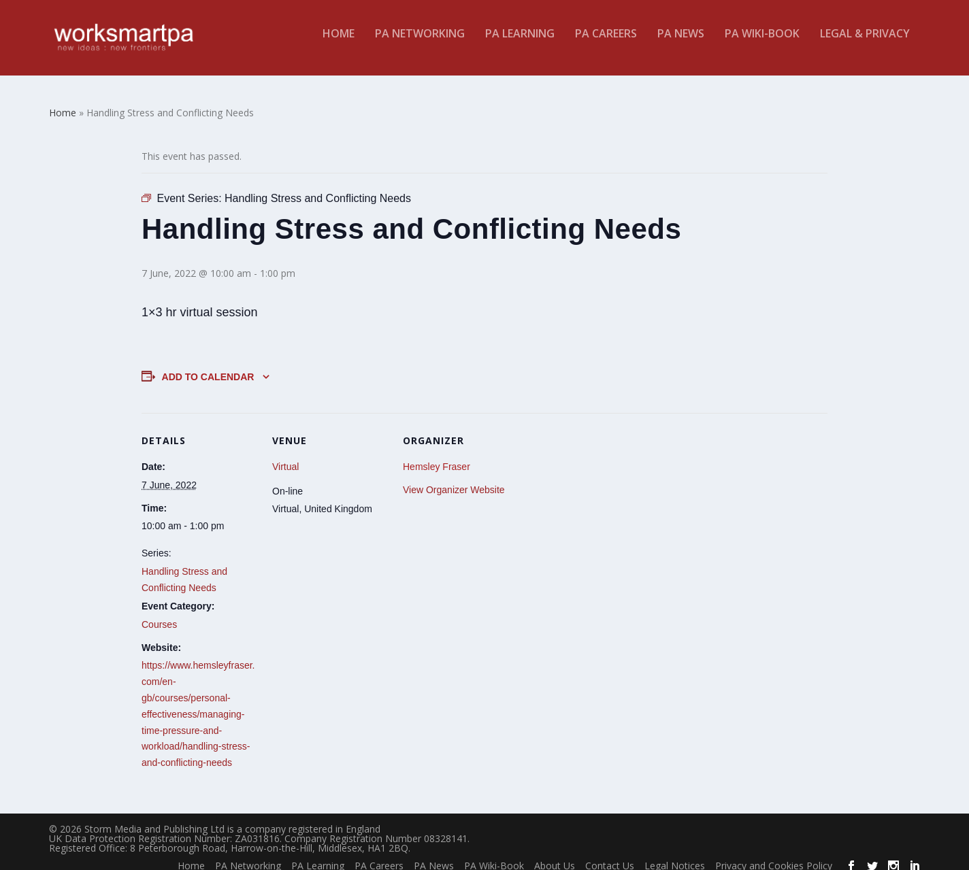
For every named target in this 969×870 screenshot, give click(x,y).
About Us (554, 855)
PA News (680, 43)
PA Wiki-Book (762, 43)
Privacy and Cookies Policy (773, 855)
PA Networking (420, 43)
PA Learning (520, 43)
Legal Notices (674, 855)
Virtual (285, 456)
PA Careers (606, 43)
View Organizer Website (454, 479)
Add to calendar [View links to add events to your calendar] (208, 366)
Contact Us (609, 855)
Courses (159, 614)
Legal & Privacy (865, 43)
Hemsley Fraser (436, 456)
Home (339, 43)
